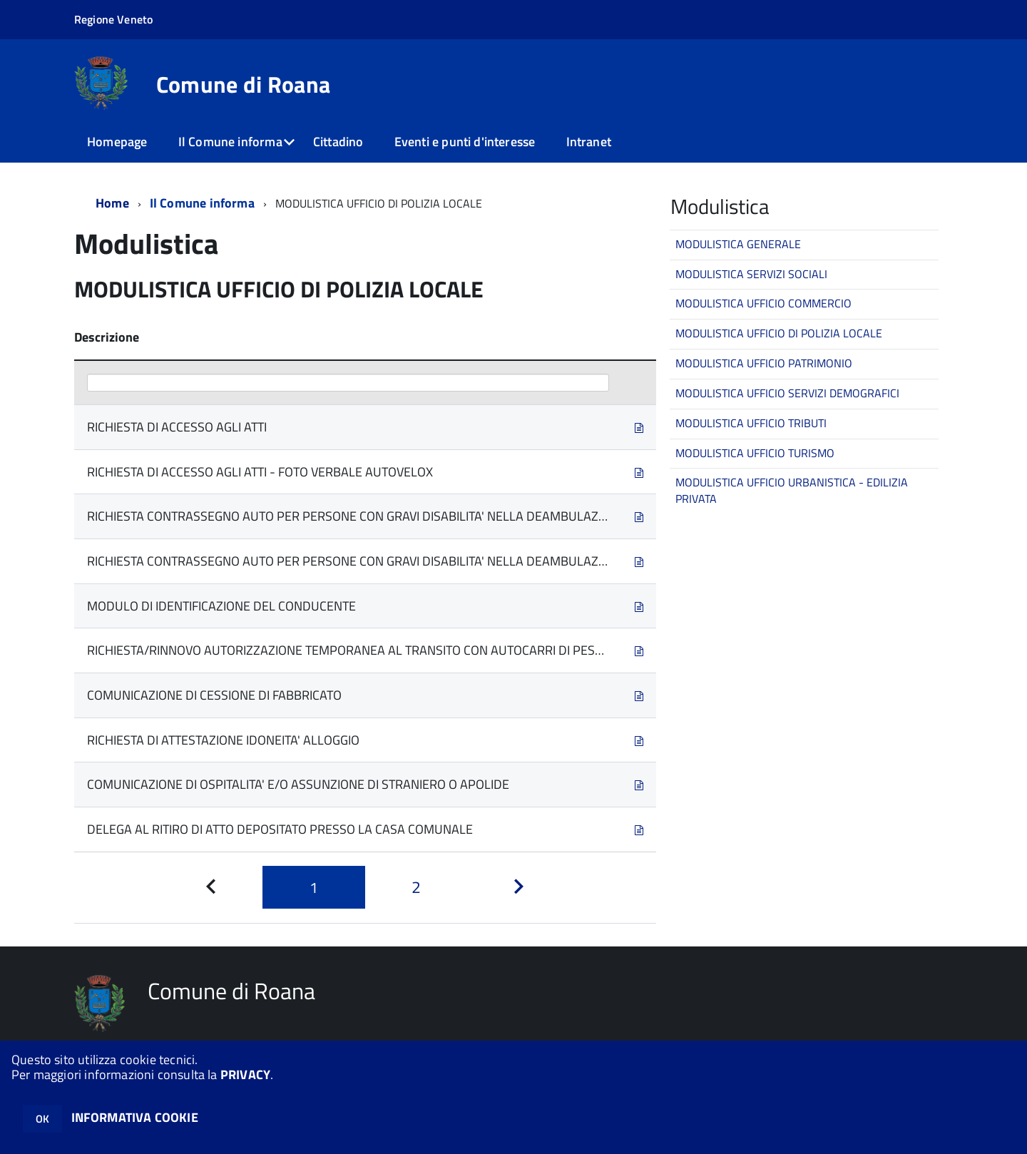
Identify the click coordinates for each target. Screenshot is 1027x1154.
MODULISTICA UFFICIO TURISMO (754, 452)
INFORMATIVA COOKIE (134, 1117)
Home (112, 203)
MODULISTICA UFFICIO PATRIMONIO (763, 363)
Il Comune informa (230, 141)
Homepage (117, 141)
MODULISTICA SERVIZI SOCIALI (751, 273)
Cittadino (338, 141)
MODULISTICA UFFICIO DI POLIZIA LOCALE (778, 333)
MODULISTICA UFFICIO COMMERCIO (763, 303)
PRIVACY (245, 1074)
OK (42, 1118)
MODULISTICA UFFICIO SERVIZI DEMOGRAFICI (787, 393)
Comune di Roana (243, 84)
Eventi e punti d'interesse (465, 141)
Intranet (588, 141)
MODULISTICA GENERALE (738, 243)
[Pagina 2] (416, 887)
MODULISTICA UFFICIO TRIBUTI (751, 423)
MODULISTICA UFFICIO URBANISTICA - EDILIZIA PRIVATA (791, 490)
